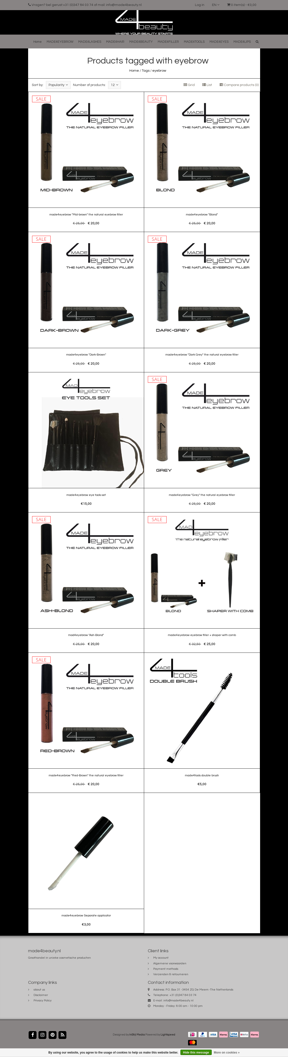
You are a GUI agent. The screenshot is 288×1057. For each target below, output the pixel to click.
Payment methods (165, 969)
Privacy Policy (43, 1000)
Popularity (58, 85)
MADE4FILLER (168, 41)
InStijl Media (137, 1034)
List (207, 85)
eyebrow (159, 70)
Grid (189, 85)
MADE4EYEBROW (60, 41)
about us (39, 989)
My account (161, 957)
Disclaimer (41, 995)
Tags (146, 70)
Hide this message (196, 1052)
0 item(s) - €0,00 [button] (241, 5)
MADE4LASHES (89, 41)
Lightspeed (168, 1034)
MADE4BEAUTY (141, 41)
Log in (199, 5)
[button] (257, 41)
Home (37, 41)
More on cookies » (227, 1052)
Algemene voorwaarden (169, 963)
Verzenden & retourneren (170, 974)
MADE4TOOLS (194, 41)
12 (114, 85)
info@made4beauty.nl (178, 1000)
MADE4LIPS (242, 41)
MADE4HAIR (115, 41)
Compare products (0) (239, 85)
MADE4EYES (219, 41)
